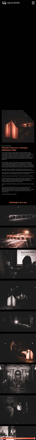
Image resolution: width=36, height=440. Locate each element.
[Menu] (33, 3)
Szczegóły (24, 438)
